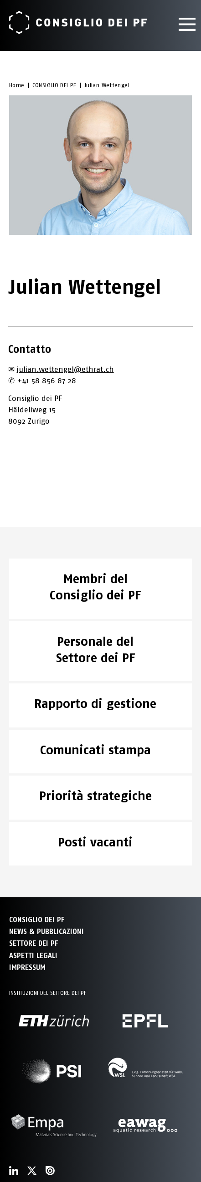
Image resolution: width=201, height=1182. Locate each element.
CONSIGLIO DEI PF (54, 85)
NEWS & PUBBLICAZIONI (46, 931)
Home (17, 85)
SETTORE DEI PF (33, 943)
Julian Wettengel (106, 85)
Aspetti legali (33, 955)
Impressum (27, 967)
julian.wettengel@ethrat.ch (65, 369)
